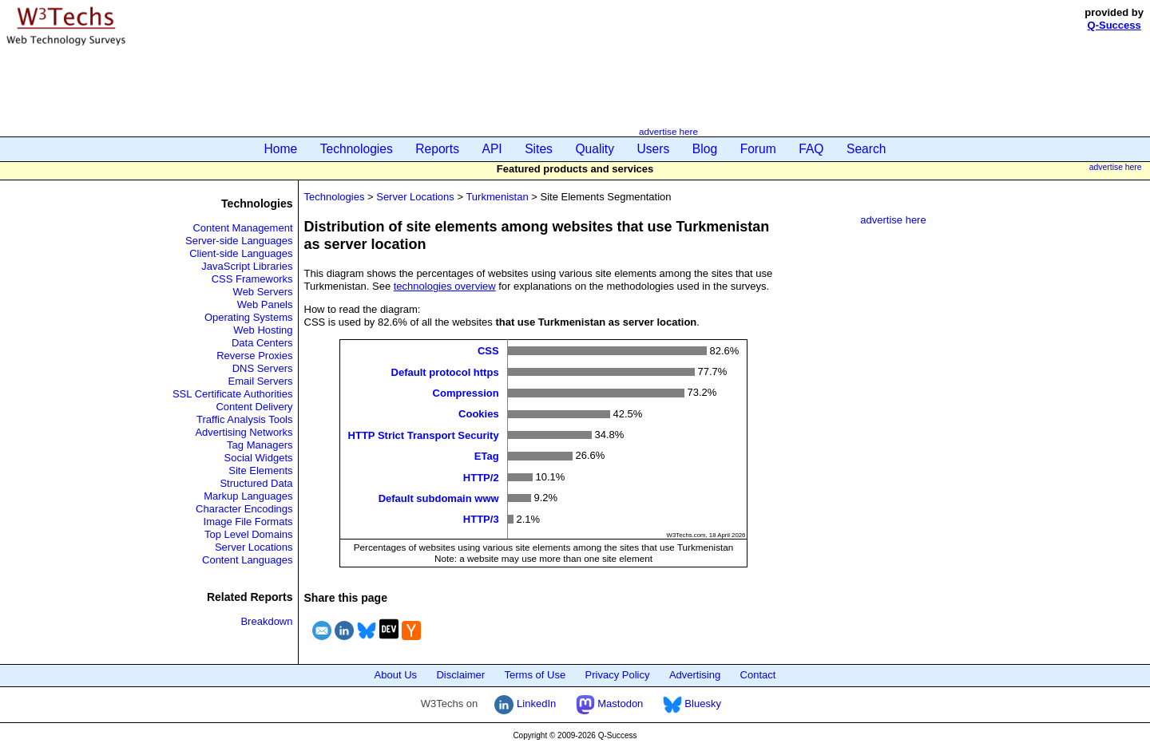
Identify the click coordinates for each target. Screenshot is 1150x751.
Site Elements (260, 470)
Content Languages (247, 560)
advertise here (668, 131)
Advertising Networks (243, 432)
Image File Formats (248, 522)
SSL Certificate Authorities (232, 394)
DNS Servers (262, 368)
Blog (704, 149)
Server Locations (254, 547)
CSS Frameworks (252, 279)
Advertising (694, 675)
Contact (758, 675)
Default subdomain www (439, 498)
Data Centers (262, 343)
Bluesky (692, 703)
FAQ (811, 149)
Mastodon (610, 703)
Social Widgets (258, 458)
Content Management (242, 228)
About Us (396, 675)
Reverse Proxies (254, 356)
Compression (466, 393)
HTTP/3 (481, 519)
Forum (758, 149)
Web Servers (263, 292)
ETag (486, 456)
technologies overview (445, 286)
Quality (594, 149)
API (492, 149)
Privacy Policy (617, 675)
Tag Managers (259, 445)
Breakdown (266, 621)
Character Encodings (244, 509)
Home (281, 149)
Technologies (356, 149)
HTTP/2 (481, 477)
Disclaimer (460, 675)
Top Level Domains (248, 534)
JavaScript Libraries (246, 266)
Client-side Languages (240, 253)
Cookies (478, 414)
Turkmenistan (497, 197)
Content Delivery (254, 407)
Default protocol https (445, 371)
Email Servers (260, 381)
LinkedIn (525, 703)
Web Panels (265, 304)
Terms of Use (535, 675)
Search (866, 149)
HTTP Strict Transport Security (423, 435)
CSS (488, 351)
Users (653, 149)
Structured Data (256, 483)
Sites (539, 149)
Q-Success (1114, 25)
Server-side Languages (238, 241)
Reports (437, 149)
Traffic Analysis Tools (244, 419)
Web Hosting (262, 330)
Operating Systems (248, 317)
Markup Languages (248, 496)
